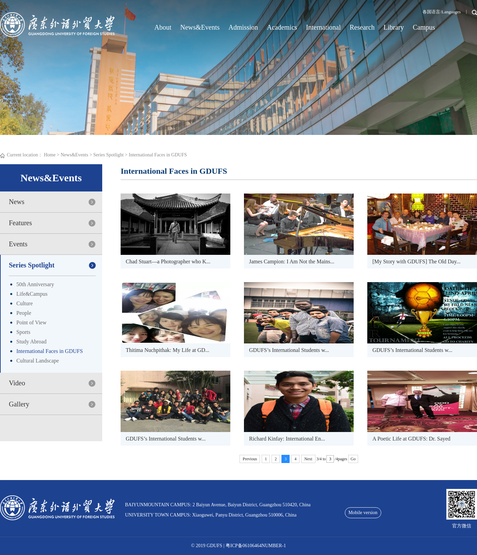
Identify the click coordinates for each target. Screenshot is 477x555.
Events (18, 244)
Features (20, 223)
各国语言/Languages (441, 11)
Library (394, 27)
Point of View (31, 322)
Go (353, 459)
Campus (424, 27)
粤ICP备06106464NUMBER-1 (256, 545)
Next (308, 459)
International (323, 27)
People (23, 313)
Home (50, 154)
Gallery (19, 404)
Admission (243, 27)
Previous (250, 459)
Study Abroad (31, 341)
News (17, 201)
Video (17, 383)
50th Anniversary (35, 284)
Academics (282, 27)
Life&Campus (32, 294)
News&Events (200, 27)
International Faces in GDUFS (158, 154)
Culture (24, 303)
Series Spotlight (108, 154)
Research (362, 27)
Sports (23, 332)
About (162, 27)
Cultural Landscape (37, 361)
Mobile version (363, 512)
